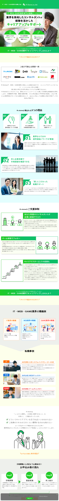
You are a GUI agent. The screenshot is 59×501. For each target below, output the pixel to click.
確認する (29, 498)
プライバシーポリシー (43, 496)
